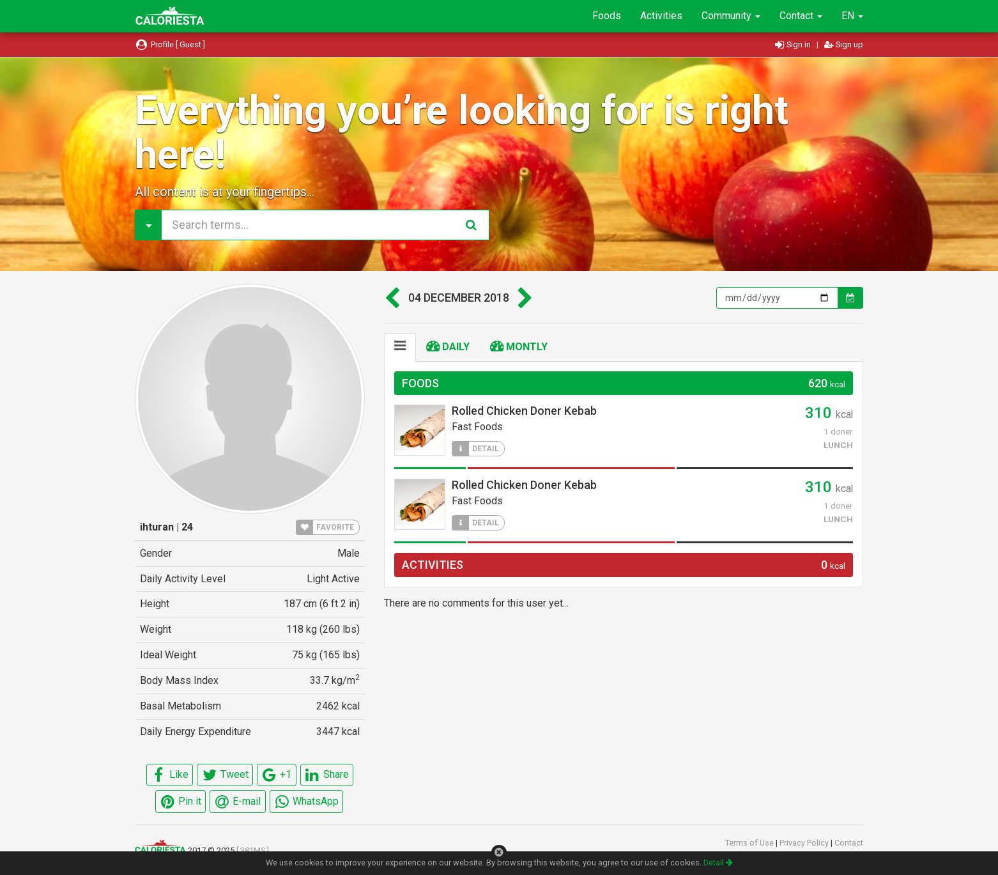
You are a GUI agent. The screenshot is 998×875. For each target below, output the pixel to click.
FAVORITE (325, 527)
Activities (661, 16)
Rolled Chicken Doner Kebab (524, 410)
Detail (718, 862)
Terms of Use (750, 843)
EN (852, 16)
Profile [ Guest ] (170, 44)
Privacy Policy (805, 843)
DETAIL (475, 449)
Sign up (843, 44)
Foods (606, 16)
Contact (800, 16)
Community (731, 16)
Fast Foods (477, 427)
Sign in (794, 44)
